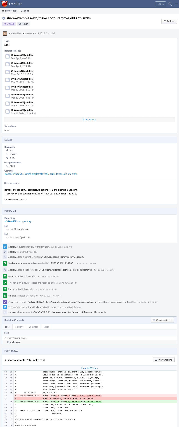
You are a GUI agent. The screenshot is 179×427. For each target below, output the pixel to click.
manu (12, 157)
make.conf (15, 342)
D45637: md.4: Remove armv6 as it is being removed (65, 269)
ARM (12, 165)
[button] (176, 4)
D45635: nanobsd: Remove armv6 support (61, 256)
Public (25, 24)
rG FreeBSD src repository (18, 221)
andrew (25, 33)
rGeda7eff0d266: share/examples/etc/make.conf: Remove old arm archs (41, 173)
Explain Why (130, 302)
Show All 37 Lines (89, 368)
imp (11, 150)
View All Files (89, 119)
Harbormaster (15, 263)
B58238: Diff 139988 (62, 263)
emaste (13, 153)
